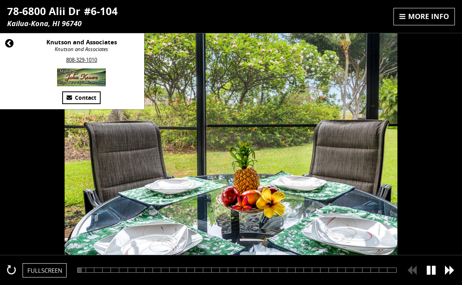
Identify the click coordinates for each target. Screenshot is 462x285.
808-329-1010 (81, 59)
